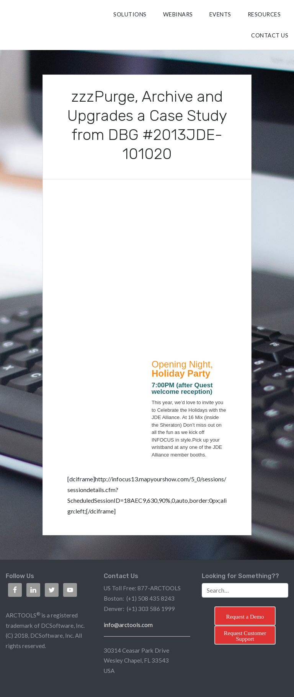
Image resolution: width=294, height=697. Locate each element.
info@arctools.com (128, 624)
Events (220, 14)
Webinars (178, 14)
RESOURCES (264, 14)
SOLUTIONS (130, 14)
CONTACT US (269, 35)
